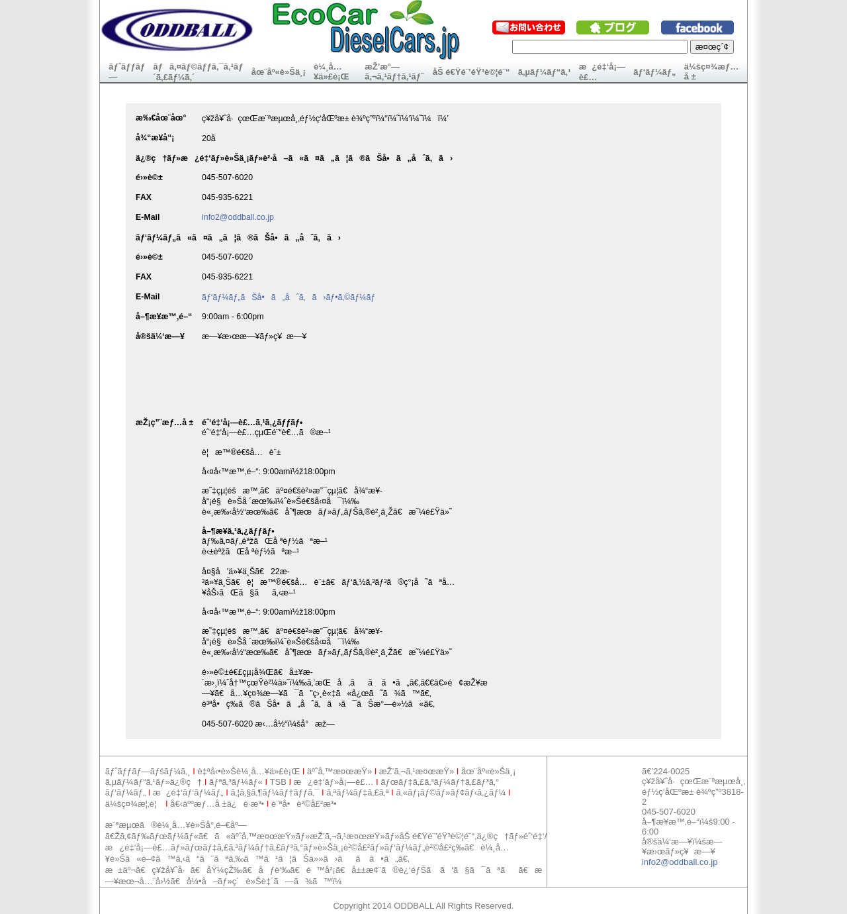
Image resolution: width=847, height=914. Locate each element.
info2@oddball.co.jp (238, 217)
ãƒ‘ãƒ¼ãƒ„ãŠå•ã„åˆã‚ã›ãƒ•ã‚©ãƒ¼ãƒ (290, 297)
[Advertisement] (341, 892)
